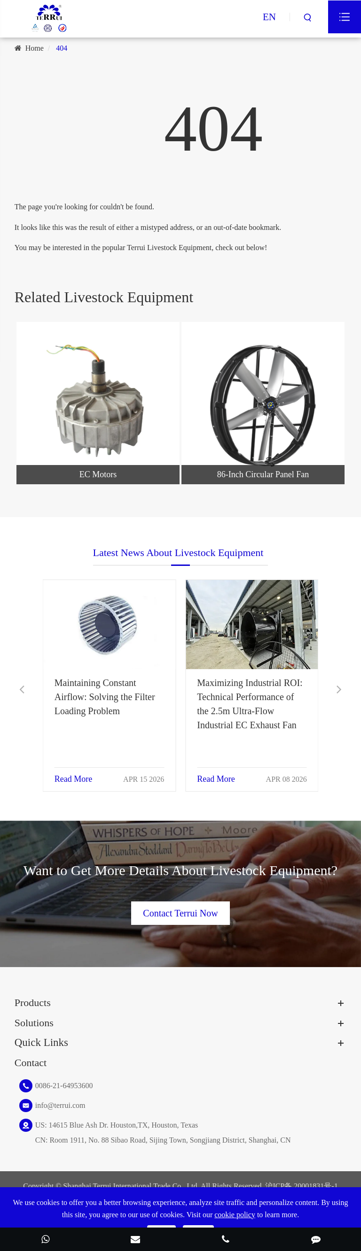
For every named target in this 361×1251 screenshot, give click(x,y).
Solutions (34, 1023)
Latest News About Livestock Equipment (178, 562)
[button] (21, 689)
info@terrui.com (60, 1105)
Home (34, 48)
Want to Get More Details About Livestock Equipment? (180, 879)
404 (61, 48)
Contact (31, 1062)
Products (33, 1002)
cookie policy (234, 1215)
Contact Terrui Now (180, 904)
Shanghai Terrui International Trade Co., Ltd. (131, 1186)
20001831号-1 (315, 1186)
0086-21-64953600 (64, 1086)
